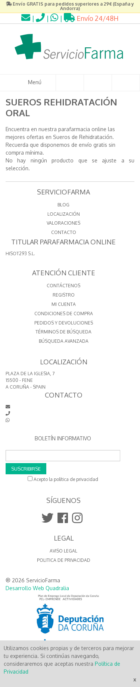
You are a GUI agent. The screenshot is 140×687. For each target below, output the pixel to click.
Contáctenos (63, 285)
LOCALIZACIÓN (63, 214)
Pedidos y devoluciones (63, 323)
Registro (64, 295)
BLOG (63, 205)
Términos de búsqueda (63, 332)
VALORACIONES (63, 223)
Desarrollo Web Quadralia (37, 588)
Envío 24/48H (91, 18)
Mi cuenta (64, 304)
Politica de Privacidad (63, 560)
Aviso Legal (63, 551)
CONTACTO (63, 232)
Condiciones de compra (63, 313)
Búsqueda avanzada (63, 341)
